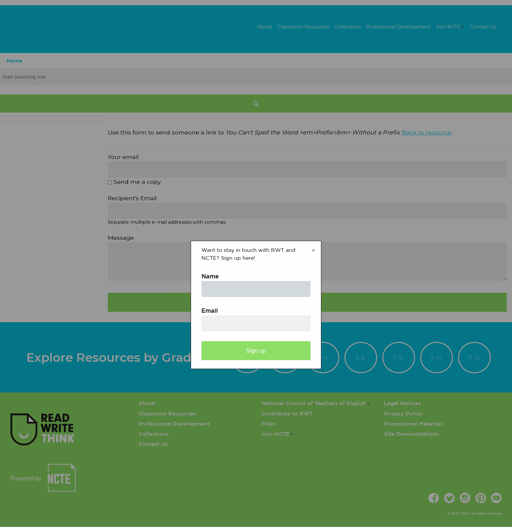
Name (210, 277)
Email (209, 311)
